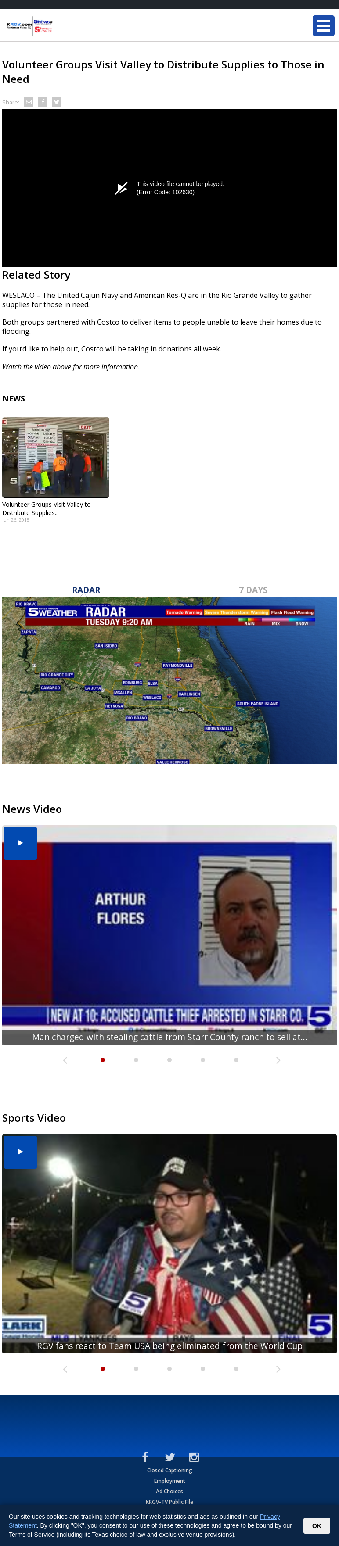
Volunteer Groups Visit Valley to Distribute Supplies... (46, 508)
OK (316, 1525)
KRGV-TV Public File (169, 1502)
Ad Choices (169, 1491)
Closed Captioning (169, 1470)
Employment (169, 1481)
